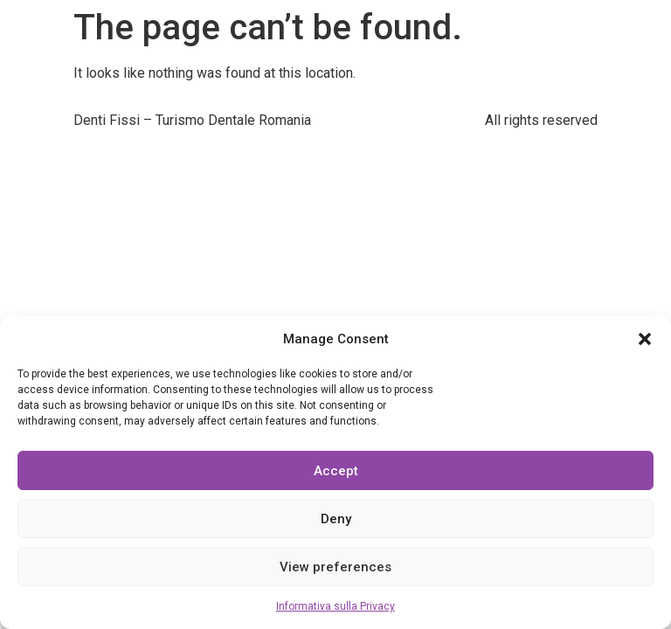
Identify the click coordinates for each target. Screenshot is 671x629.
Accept (336, 471)
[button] (645, 339)
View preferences (335, 567)
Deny (336, 519)
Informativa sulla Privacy (335, 606)
